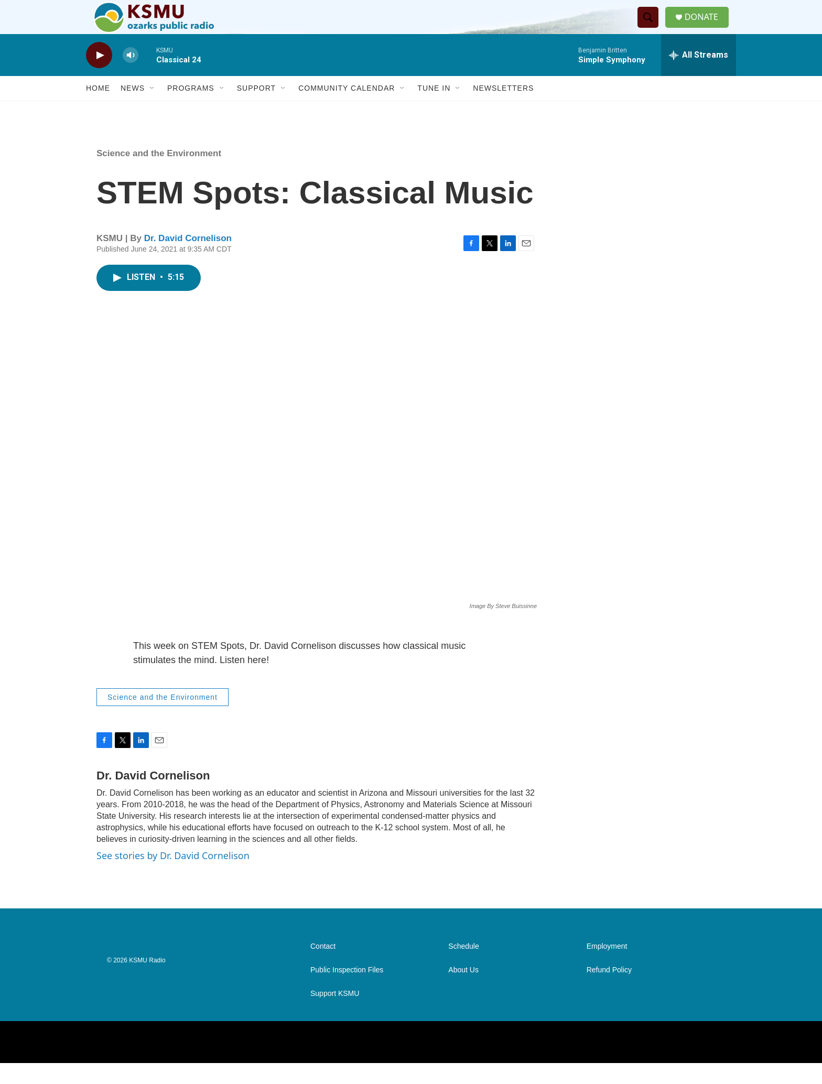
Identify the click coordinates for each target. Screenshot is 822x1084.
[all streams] (698, 76)
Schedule (463, 967)
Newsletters (503, 109)
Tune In (433, 109)
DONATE (707, 27)
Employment (607, 967)
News (133, 109)
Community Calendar (346, 109)
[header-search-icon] (651, 27)
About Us (463, 991)
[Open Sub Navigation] (152, 109)
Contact (323, 967)
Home (98, 109)
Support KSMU (334, 1014)
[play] (99, 76)
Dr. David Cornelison (188, 259)
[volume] (130, 76)
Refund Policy (609, 991)
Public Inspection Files (346, 991)
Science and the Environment (158, 174)
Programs (190, 109)
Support (256, 109)
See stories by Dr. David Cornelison (173, 876)
